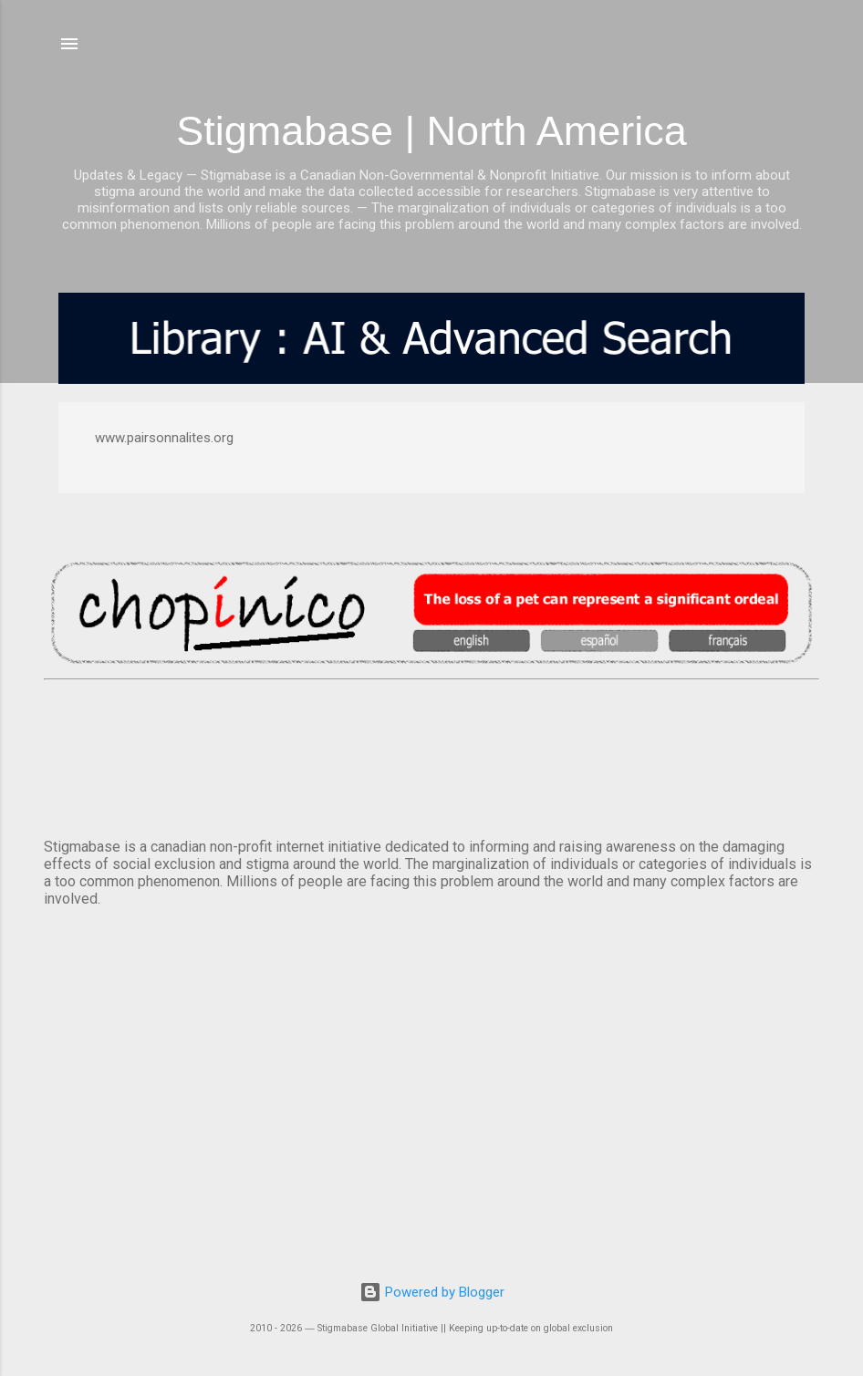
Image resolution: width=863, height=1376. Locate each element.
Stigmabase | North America (431, 131)
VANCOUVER (431, 755)
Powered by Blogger (431, 1292)
